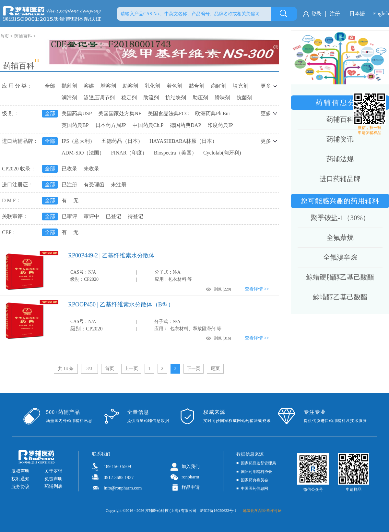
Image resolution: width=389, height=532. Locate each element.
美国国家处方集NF (119, 113)
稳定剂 (129, 97)
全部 (50, 86)
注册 (335, 14)
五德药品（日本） (122, 141)
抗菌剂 (244, 97)
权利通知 (20, 478)
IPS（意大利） (78, 141)
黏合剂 (196, 86)
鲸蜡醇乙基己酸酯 (340, 297)
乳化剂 (152, 86)
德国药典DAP (185, 125)
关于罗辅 (53, 471)
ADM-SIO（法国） (83, 152)
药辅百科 (23, 36)
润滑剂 (69, 97)
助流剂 (151, 97)
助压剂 (200, 97)
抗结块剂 (175, 97)
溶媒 (89, 86)
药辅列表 (53, 486)
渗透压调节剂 (99, 97)
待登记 (135, 216)
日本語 (357, 13)
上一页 (131, 368)
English (381, 13)
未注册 (118, 184)
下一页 (193, 368)
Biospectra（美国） (175, 152)
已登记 (113, 216)
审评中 (91, 216)
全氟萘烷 (340, 237)
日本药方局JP (110, 125)
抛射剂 (69, 86)
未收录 (91, 168)
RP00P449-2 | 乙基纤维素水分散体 (111, 255)
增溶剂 (108, 86)
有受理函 (94, 184)
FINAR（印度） (129, 152)
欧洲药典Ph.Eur (212, 113)
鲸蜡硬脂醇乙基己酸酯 (340, 277)
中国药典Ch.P (148, 125)
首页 (109, 368)
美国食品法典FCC (168, 113)
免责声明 (53, 478)
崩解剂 (218, 86)
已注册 (69, 184)
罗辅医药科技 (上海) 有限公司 (170, 510)
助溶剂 (130, 86)
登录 (316, 14)
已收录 (69, 168)
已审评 (69, 216)
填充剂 (240, 86)
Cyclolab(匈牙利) (222, 152)
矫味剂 (222, 97)
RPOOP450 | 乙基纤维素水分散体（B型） (121, 304)
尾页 (215, 368)
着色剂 (174, 86)
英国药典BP (75, 125)
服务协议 (20, 486)
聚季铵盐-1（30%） (340, 218)
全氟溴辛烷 (340, 257)
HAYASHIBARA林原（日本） (183, 141)
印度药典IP (220, 125)
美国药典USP (77, 113)
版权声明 (20, 471)
